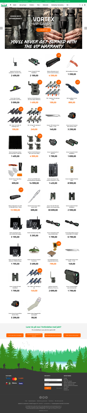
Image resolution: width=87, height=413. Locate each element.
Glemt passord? (59, 388)
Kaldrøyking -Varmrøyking (57, 5)
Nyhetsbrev (51, 400)
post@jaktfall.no (47, 403)
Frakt (26, 400)
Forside (65, 378)
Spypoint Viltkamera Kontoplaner (71, 385)
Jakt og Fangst (22, 5)
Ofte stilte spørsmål (59, 400)
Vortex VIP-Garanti (68, 381)
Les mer (47, 408)
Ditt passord (46, 382)
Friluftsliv (31, 5)
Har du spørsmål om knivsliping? (15, 335)
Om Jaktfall (66, 386)
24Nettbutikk (46, 410)
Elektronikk (45, 5)
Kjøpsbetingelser (32, 400)
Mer (67, 5)
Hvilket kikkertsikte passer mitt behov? (53, 335)
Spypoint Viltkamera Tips (69, 384)
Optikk (14, 5)
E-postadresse (47, 378)
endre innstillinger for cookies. (55, 408)
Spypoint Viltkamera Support (70, 382)
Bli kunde (66, 379)
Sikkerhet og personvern (42, 400)
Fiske (38, 5)
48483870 (41, 403)
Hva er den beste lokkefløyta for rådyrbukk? (34, 335)
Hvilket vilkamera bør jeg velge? (72, 335)
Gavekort (66, 388)
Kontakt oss (66, 389)
